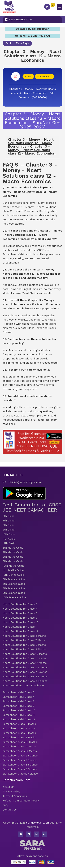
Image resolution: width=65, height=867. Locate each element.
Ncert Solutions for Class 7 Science (25, 672)
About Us (8, 787)
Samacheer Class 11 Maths (19, 746)
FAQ (5, 805)
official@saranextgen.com (25, 482)
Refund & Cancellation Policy (21, 800)
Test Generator (20, 19)
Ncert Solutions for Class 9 (20, 617)
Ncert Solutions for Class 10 (20, 622)
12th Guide (9, 543)
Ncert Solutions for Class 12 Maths (25, 663)
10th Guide (9, 534)
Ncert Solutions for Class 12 (20, 631)
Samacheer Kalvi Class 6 (18, 692)
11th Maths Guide (13, 570)
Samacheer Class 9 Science (20, 769)
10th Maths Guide (13, 565)
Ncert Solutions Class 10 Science (23, 685)
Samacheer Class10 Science (20, 773)
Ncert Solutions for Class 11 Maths (24, 658)
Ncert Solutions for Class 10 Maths (25, 653)
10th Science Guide (14, 597)
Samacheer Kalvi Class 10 (19, 710)
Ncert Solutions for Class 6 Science (25, 667)
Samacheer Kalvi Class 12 (19, 719)
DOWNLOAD (44, 76)
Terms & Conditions (15, 796)
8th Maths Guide (13, 556)
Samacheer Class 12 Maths (20, 751)
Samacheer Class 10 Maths (20, 742)
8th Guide (9, 525)
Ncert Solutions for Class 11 (20, 626)
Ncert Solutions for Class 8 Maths (24, 644)
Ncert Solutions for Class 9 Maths (24, 649)
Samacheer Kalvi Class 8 (18, 701)
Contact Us (10, 809)
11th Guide (9, 538)
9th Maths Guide (13, 561)
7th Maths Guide (13, 552)
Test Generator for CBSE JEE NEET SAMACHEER (32, 507)
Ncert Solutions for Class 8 (20, 613)
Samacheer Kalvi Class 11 (19, 714)
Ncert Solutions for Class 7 (20, 608)
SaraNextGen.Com (38, 822)
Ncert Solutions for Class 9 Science (25, 681)
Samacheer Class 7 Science (20, 760)
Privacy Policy (11, 791)
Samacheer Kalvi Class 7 (18, 696)
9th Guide (9, 529)
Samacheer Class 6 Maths (19, 724)
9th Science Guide (14, 592)
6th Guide (9, 516)
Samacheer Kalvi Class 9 (18, 705)
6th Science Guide (14, 579)
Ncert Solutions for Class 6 (20, 604)
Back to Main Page (17, 43)
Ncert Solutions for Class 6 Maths (24, 635)
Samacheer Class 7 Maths (19, 728)
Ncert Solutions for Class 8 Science (25, 676)
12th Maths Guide (13, 574)
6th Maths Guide (13, 547)
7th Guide (9, 520)
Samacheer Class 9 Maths (19, 737)
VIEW (28, 76)
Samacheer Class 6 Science (20, 755)
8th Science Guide (14, 588)
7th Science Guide (14, 583)
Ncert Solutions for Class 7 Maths (24, 640)
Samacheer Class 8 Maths (19, 733)
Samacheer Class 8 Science (20, 764)
